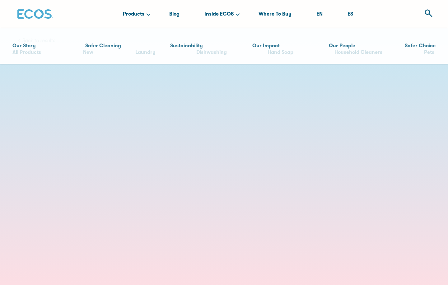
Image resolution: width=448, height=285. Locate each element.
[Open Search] (427, 14)
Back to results (38, 41)
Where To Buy (275, 14)
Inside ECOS (219, 14)
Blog (174, 14)
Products (133, 14)
